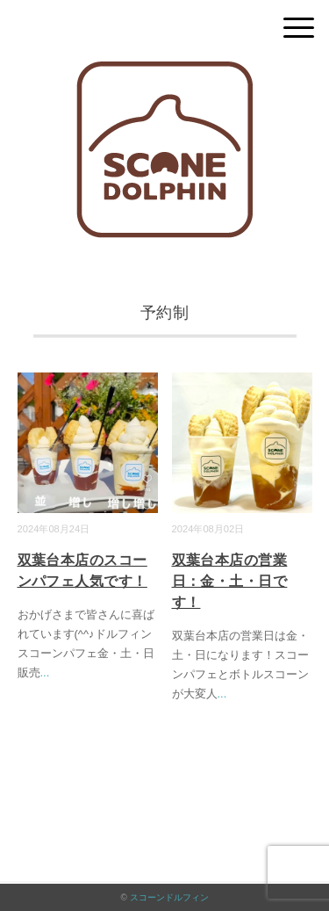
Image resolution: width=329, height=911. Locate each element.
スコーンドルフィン (169, 897)
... (45, 672)
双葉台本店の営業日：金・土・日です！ (230, 581)
